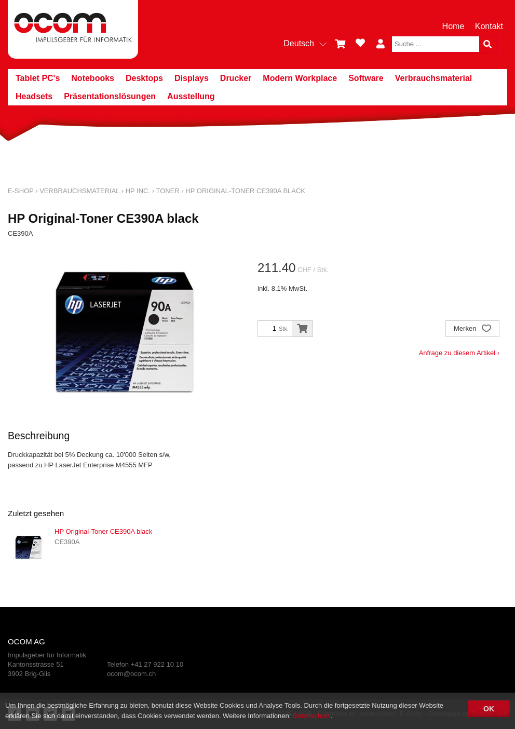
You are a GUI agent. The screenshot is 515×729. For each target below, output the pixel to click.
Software (366, 78)
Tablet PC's (38, 78)
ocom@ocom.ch (131, 674)
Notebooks (92, 78)
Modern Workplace (300, 78)
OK (488, 709)
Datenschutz (311, 716)
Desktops (144, 78)
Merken (472, 329)
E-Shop (21, 191)
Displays (191, 78)
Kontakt (489, 26)
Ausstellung (191, 96)
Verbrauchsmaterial (433, 78)
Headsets (34, 96)
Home (453, 26)
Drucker (235, 78)
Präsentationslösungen (110, 96)
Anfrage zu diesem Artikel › (459, 353)
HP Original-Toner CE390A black (245, 191)
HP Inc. (138, 191)
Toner (167, 191)
